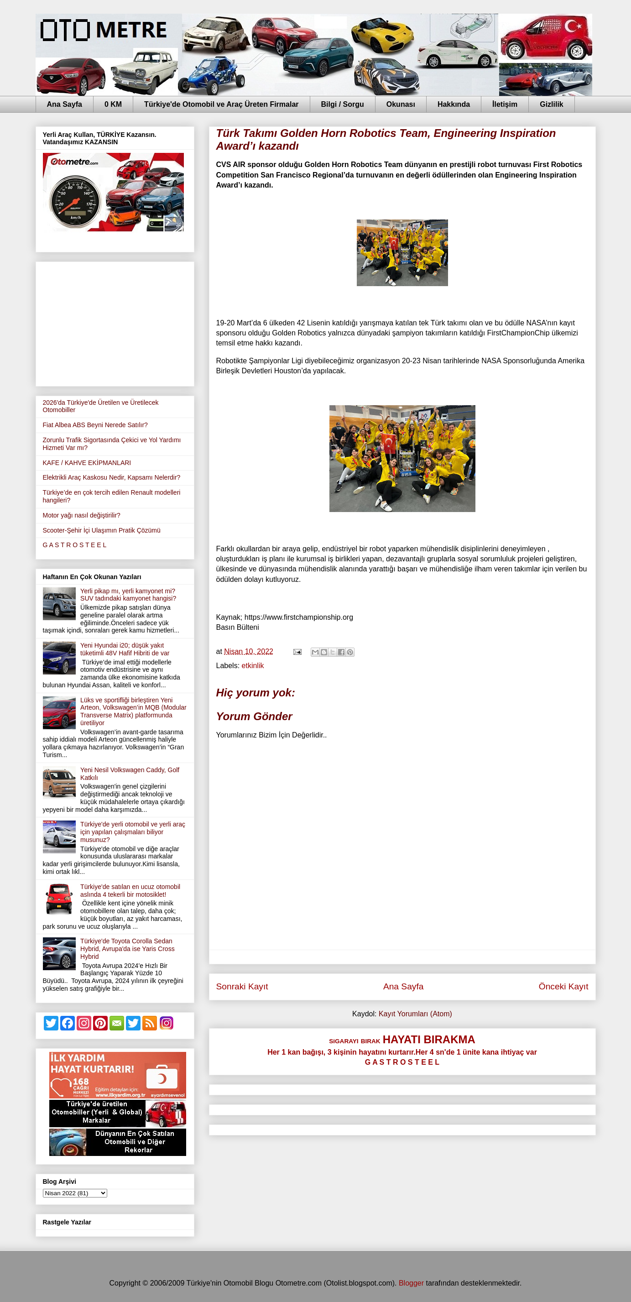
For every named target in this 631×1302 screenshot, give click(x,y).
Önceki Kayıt (564, 986)
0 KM (113, 104)
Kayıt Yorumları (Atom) (415, 1014)
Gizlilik (551, 104)
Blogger (411, 1283)
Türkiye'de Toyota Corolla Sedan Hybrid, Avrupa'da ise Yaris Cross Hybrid (127, 948)
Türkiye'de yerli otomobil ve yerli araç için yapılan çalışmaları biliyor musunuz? (132, 832)
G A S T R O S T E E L (75, 545)
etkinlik (253, 665)
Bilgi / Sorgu (342, 104)
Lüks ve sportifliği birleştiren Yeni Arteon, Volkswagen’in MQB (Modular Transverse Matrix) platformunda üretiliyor (133, 711)
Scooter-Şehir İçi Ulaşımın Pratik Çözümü (102, 530)
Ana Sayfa (64, 104)
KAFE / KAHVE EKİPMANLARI (87, 462)
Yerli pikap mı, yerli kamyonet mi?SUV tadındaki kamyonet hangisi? (128, 594)
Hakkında (454, 104)
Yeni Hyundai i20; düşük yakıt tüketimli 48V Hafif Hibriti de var (124, 649)
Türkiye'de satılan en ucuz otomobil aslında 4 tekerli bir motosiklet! (130, 890)
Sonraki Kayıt (242, 986)
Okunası (400, 104)
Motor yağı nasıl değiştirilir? (81, 515)
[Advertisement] (115, 322)
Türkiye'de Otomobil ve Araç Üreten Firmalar (221, 104)
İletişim (504, 104)
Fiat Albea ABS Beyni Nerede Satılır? (95, 425)
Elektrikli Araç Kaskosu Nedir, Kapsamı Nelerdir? (112, 477)
